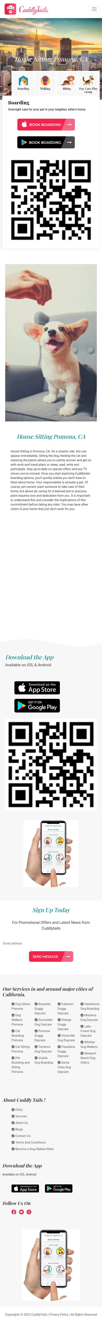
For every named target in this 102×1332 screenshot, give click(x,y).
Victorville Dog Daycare (66, 1038)
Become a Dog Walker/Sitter (33, 1149)
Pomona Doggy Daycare (42, 1035)
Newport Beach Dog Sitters (88, 1058)
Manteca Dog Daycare (89, 1017)
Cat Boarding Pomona (18, 1035)
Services (19, 1116)
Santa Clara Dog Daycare (64, 1067)
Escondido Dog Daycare (44, 1022)
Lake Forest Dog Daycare (87, 1031)
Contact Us (21, 1136)
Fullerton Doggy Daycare (66, 1008)
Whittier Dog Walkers (89, 1044)
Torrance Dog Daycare (43, 1049)
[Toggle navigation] (94, 9)
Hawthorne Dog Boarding (89, 1006)
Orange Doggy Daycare (64, 1024)
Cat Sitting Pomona (21, 1049)
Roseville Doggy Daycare (43, 1008)
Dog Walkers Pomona (17, 1019)
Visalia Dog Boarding (44, 1060)
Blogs (17, 1129)
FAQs (17, 1110)
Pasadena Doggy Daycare (66, 1051)
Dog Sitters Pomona (21, 1006)
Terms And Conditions (29, 1142)
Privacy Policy (58, 1314)
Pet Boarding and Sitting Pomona (21, 1065)
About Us (20, 1123)
